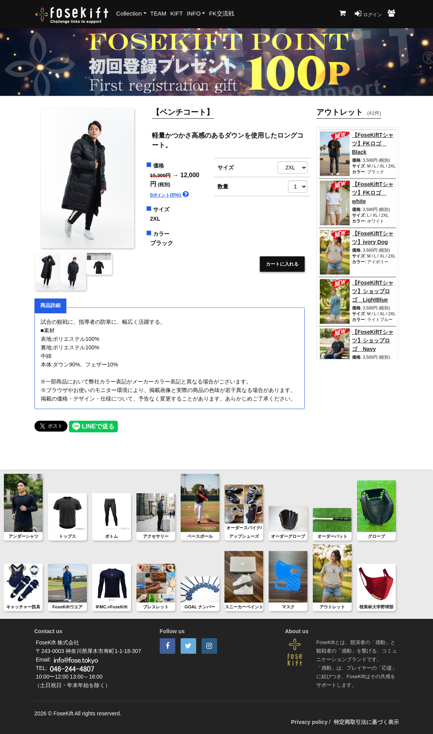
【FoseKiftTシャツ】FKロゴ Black (372, 143)
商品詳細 (50, 305)
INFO (194, 13)
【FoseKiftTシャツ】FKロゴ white (372, 192)
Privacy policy (309, 722)
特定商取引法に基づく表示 (366, 722)
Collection (129, 13)
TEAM (158, 13)
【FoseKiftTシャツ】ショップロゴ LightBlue (372, 291)
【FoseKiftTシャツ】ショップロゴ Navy (372, 340)
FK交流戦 (221, 13)
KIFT (176, 13)
